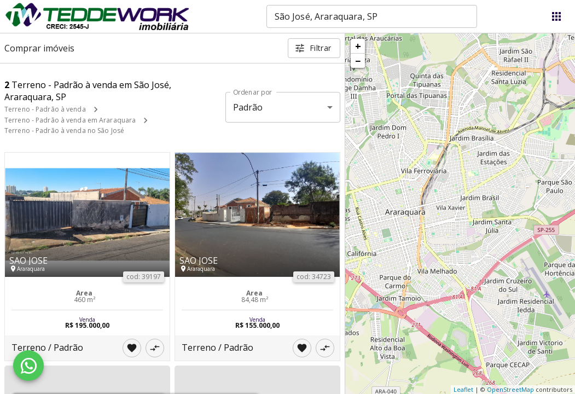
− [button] (358, 60)
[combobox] (371, 16)
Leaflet (463, 389)
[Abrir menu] (556, 16)
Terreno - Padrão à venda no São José (64, 130)
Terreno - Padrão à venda (45, 109)
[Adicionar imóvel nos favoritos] (132, 348)
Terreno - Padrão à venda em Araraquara (70, 120)
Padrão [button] (248, 107)
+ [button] (358, 46)
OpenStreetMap (510, 389)
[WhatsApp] (28, 365)
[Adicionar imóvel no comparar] (155, 348)
